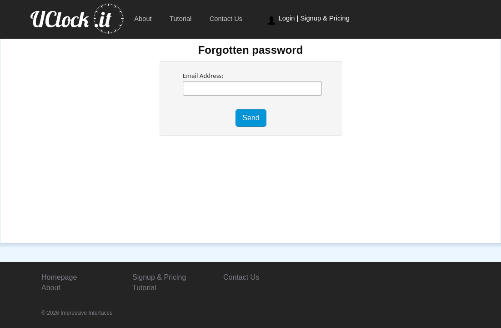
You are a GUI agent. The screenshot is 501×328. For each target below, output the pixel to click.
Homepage (59, 277)
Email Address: (203, 76)
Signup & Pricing (324, 18)
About (142, 18)
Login (287, 18)
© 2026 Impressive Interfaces (76, 313)
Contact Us (226, 18)
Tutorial (180, 18)
